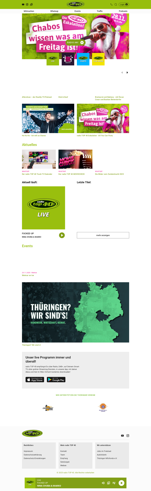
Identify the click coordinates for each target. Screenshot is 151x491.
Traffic (100, 11)
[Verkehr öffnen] (31, 4)
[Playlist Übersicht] (114, 483)
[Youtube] (122, 435)
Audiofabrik (101, 455)
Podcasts (123, 11)
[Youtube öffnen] (23, 4)
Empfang (64, 458)
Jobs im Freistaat (104, 451)
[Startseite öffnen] (75, 4)
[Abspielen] (121, 483)
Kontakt (63, 451)
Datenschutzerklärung (33, 455)
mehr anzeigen (103, 235)
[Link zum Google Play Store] (56, 380)
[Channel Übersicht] (108, 483)
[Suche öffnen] (116, 4)
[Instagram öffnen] (27, 4)
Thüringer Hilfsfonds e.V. (107, 458)
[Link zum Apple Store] (35, 380)
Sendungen (65, 462)
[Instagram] (127, 435)
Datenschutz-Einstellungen (35, 458)
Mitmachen (29, 11)
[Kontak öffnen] (111, 4)
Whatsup (54, 11)
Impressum (28, 451)
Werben (63, 465)
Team (62, 455)
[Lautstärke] (103, 483)
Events (78, 11)
